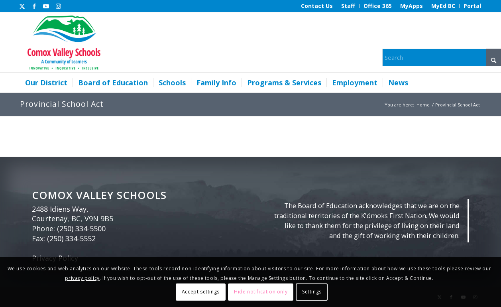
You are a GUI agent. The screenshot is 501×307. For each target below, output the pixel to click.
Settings (312, 291)
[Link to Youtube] (46, 6)
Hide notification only (260, 291)
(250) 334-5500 (81, 228)
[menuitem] (317, 6)
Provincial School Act (62, 103)
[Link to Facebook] (34, 6)
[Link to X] (22, 6)
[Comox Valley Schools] (63, 42)
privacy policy (82, 278)
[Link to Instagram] (58, 6)
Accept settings (201, 291)
